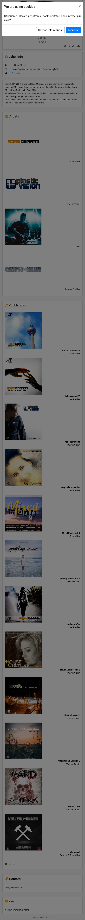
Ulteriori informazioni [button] (50, 30)
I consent (73, 30)
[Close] (79, 6)
